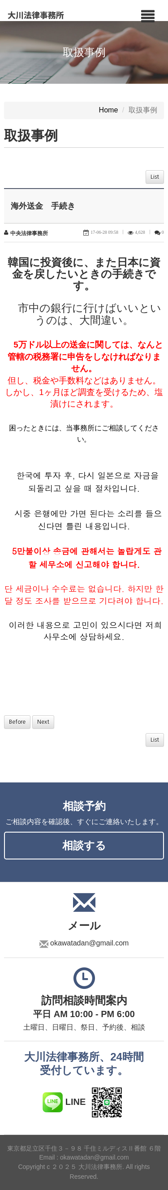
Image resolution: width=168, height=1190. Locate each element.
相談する (84, 845)
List (155, 177)
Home (108, 110)
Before (17, 722)
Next (43, 722)
